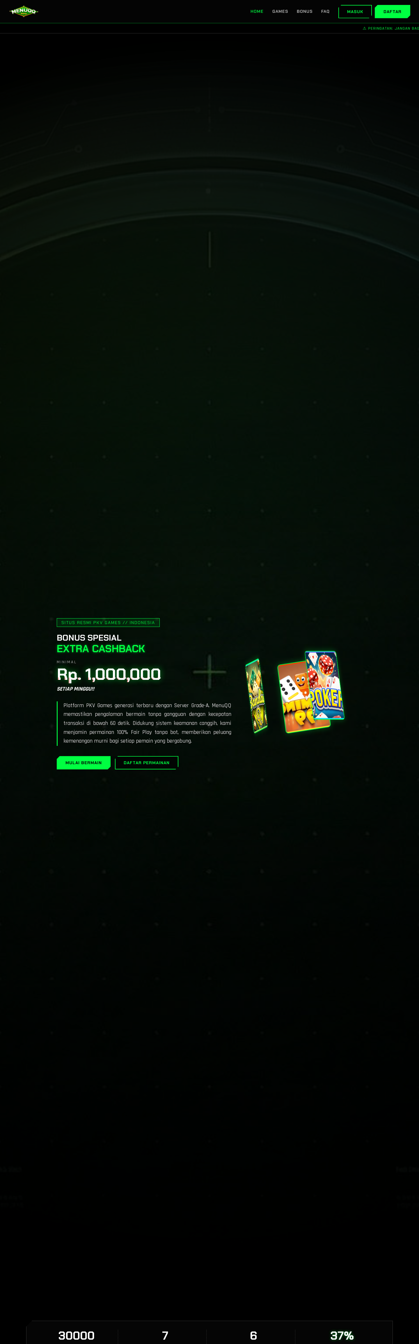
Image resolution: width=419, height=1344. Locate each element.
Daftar (393, 11)
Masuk (355, 11)
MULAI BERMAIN (83, 762)
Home (257, 11)
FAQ (325, 11)
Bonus (305, 11)
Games (280, 11)
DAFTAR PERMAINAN (147, 762)
